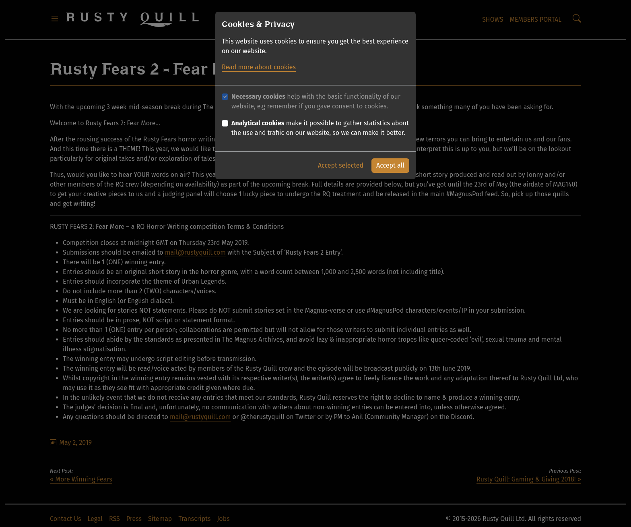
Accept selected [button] (340, 165)
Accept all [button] (390, 165)
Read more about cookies (259, 67)
